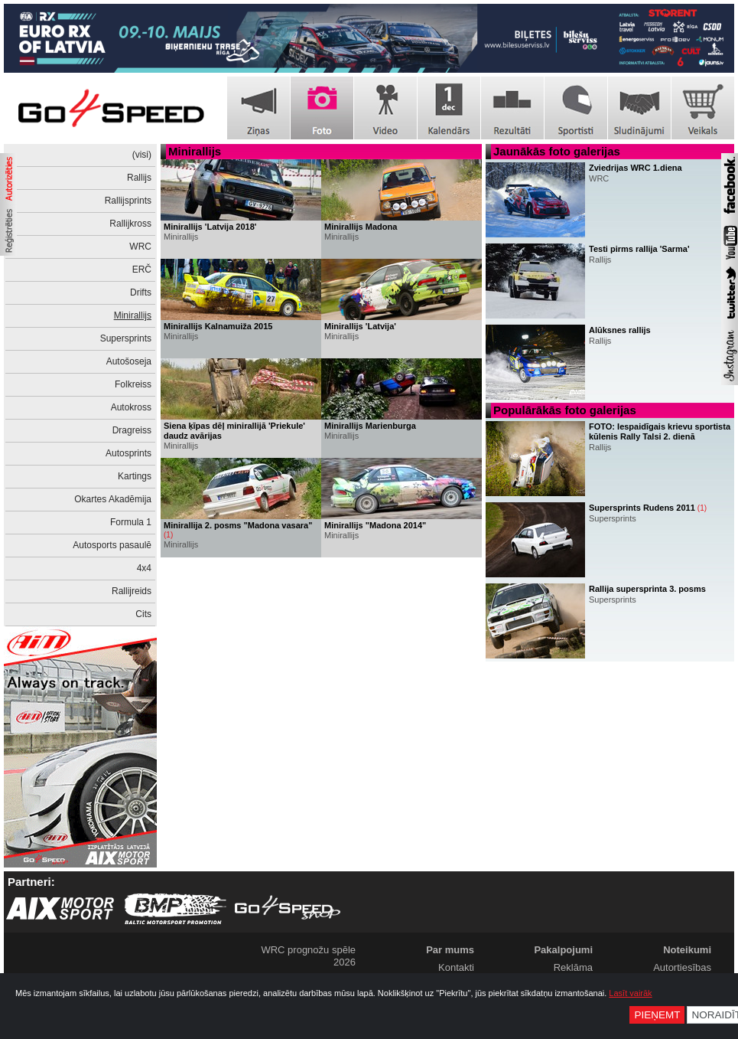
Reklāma (573, 967)
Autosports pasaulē (112, 545)
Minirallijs (132, 315)
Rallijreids (131, 591)
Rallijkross (130, 223)
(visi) (141, 154)
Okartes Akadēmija (112, 499)
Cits (143, 614)
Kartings (134, 476)
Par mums (450, 950)
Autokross (131, 407)
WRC (140, 246)
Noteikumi (687, 950)
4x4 (144, 568)
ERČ (141, 269)
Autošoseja (128, 361)
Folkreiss (133, 384)
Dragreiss (131, 430)
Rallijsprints (128, 200)
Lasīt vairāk (630, 993)
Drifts (140, 292)
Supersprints (125, 338)
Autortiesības (682, 967)
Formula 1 (130, 522)
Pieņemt (657, 1015)
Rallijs (139, 177)
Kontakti (456, 967)
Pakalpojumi (563, 950)
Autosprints (128, 453)
